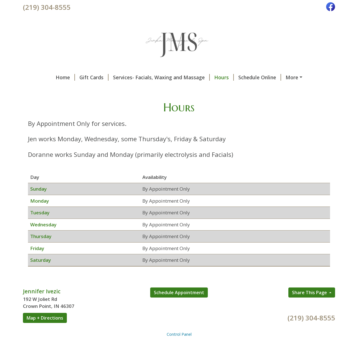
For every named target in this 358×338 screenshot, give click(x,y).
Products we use (279, 77)
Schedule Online (231, 77)
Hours (196, 77)
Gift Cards (65, 77)
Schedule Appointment (179, 304)
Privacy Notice (115, 89)
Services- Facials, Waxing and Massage (133, 77)
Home (37, 77)
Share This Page (310, 304)
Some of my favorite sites (60, 89)
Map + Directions (45, 330)
